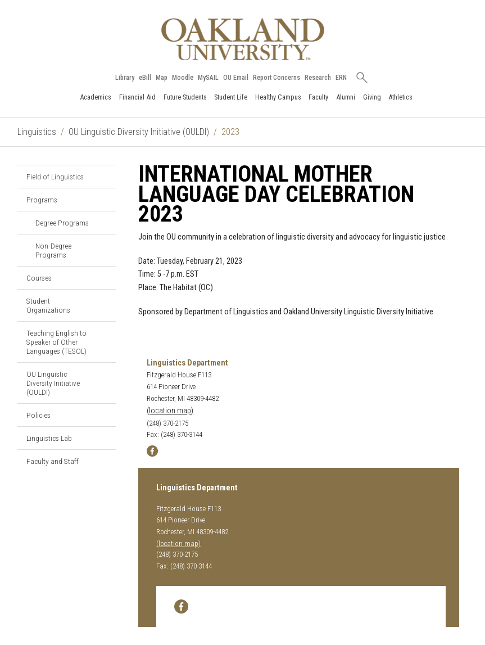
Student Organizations (48, 305)
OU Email (235, 78)
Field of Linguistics (55, 176)
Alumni (345, 97)
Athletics (400, 97)
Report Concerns (276, 78)
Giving (372, 97)
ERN (341, 78)
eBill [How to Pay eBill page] (145, 78)
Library (124, 78)
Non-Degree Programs (53, 250)
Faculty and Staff (52, 461)
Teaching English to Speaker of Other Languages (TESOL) (56, 341)
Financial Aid (137, 97)
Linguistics (36, 132)
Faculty (318, 97)
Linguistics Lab (49, 438)
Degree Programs (62, 222)
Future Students (185, 97)
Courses (39, 277)
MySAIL (208, 78)
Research (318, 78)
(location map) (170, 411)
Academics (95, 97)
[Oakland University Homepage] (242, 39)
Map (161, 78)
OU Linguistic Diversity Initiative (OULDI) (139, 132)
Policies (38, 415)
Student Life (230, 97)
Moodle (182, 78)
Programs (41, 199)
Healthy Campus (278, 97)
